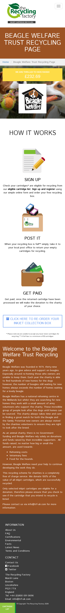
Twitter (10, 569)
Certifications (12, 537)
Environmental (13, 540)
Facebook (12, 566)
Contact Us (11, 562)
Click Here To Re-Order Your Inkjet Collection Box (32, 321)
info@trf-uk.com (37, 504)
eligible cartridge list (19, 189)
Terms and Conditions (17, 551)
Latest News (12, 547)
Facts (8, 544)
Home (6, 62)
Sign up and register (43, 189)
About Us (10, 530)
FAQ (7, 533)
